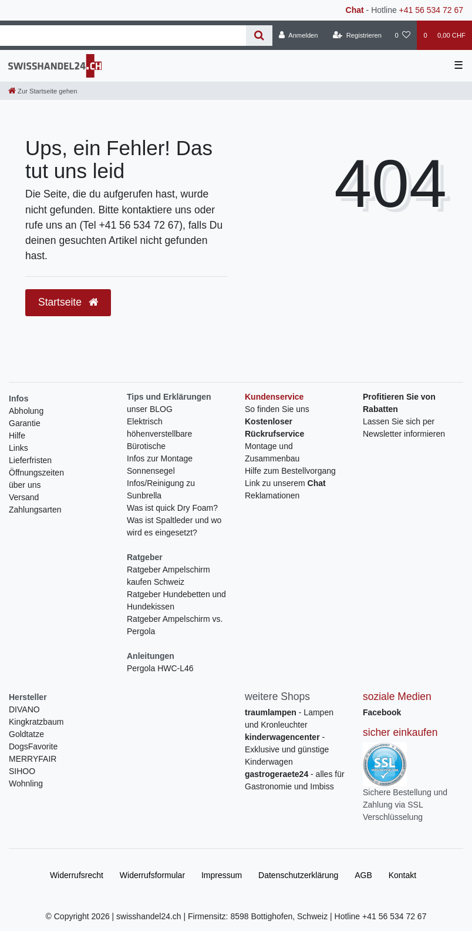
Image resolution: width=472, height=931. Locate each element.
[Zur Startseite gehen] (42, 91)
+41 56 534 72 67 (431, 10)
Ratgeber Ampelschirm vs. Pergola (174, 625)
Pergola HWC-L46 (160, 668)
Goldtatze (26, 734)
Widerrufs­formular (152, 875)
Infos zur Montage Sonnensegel (160, 464)
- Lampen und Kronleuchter (289, 718)
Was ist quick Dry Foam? (172, 508)
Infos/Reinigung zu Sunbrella (161, 489)
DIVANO (24, 709)
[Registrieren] (357, 35)
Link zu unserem (285, 483)
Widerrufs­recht (76, 875)
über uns (25, 485)
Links (18, 448)
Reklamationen (272, 495)
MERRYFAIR (32, 758)
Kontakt (402, 875)
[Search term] (123, 35)
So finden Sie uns (277, 409)
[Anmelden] (298, 35)
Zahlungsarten (35, 509)
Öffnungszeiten (36, 472)
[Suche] (259, 35)
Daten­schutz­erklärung (298, 875)
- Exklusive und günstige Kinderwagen (287, 749)
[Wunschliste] (402, 35)
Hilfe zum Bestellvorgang (290, 470)
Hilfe (17, 435)
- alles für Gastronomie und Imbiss (295, 780)
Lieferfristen (30, 460)
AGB (363, 875)
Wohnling (26, 783)
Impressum (221, 875)
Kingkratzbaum (36, 721)
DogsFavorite (33, 746)
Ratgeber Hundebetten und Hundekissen (176, 600)
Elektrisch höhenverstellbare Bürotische (159, 434)
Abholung (26, 411)
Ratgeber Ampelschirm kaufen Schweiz (168, 576)
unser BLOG (150, 409)
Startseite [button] (68, 302)
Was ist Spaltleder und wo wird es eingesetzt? (174, 526)
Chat (355, 10)
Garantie (25, 423)
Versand (24, 497)
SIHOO (22, 771)
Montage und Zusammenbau (272, 452)
